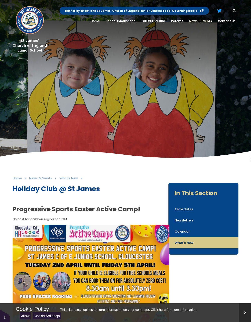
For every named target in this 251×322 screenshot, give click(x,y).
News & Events (40, 178)
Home (17, 178)
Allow (25, 316)
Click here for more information (173, 310)
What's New (68, 178)
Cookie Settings (47, 316)
